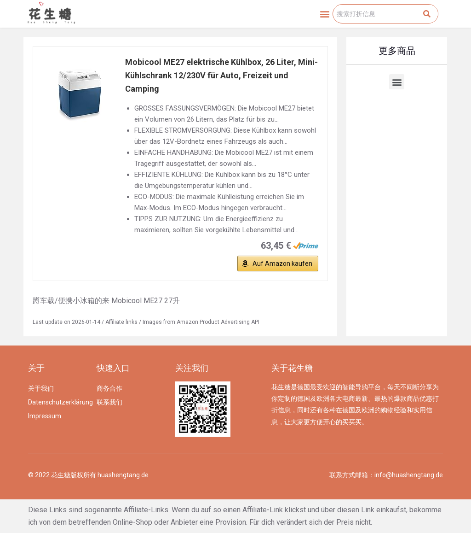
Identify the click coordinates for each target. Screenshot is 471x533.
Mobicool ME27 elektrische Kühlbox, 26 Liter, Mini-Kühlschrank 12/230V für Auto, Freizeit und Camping (221, 75)
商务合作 (109, 388)
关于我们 (41, 388)
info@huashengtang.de (408, 475)
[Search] (427, 14)
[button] (325, 14)
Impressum (44, 416)
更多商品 (397, 50)
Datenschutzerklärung (57, 402)
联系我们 (109, 402)
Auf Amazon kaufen (282, 263)
